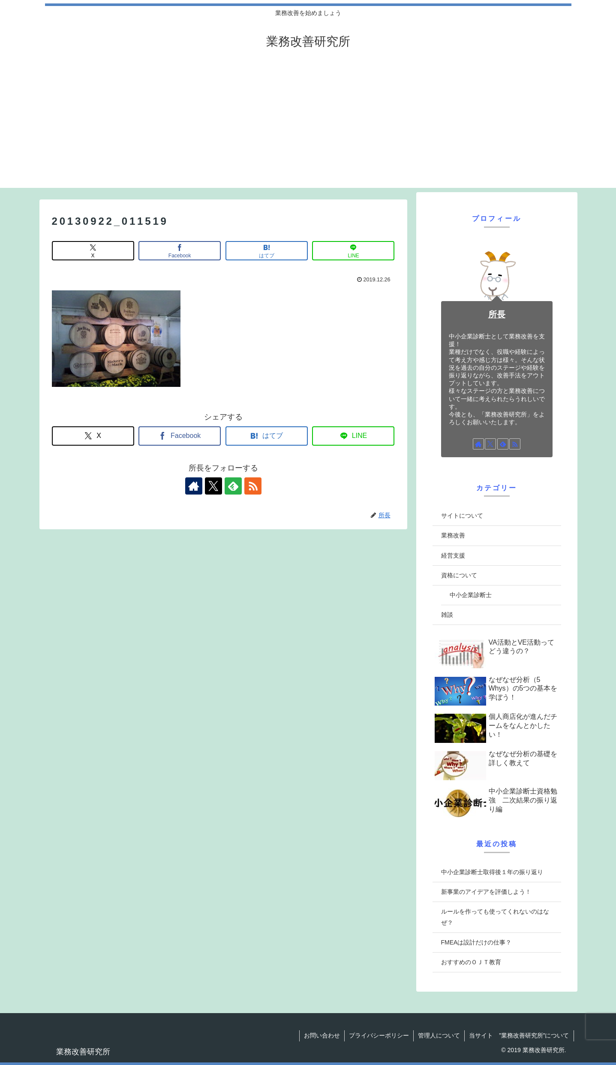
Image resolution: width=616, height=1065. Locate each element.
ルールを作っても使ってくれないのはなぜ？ (495, 917)
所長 (496, 314)
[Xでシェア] (93, 250)
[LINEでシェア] (353, 250)
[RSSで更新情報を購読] (252, 486)
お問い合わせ (322, 1035)
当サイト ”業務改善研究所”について (519, 1035)
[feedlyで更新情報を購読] (233, 486)
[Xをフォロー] (213, 486)
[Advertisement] (308, 128)
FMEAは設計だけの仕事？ (476, 942)
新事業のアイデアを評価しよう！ (486, 891)
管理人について (439, 1035)
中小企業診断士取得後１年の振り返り (492, 872)
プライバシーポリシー (379, 1035)
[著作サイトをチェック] (193, 486)
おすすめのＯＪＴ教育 (471, 962)
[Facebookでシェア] (179, 250)
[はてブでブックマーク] (266, 250)
